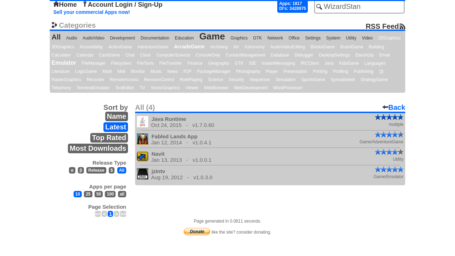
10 (77, 194)
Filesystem (121, 63)
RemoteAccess (124, 79)
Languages (374, 63)
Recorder (95, 79)
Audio (71, 38)
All (56, 37)
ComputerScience (173, 55)
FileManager (94, 63)
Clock (145, 55)
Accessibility (91, 46)
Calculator (61, 55)
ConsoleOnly (208, 55)
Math (107, 71)
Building (376, 46)
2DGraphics (389, 38)
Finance (195, 63)
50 (98, 194)
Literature (61, 71)
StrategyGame (374, 79)
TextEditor (124, 87)
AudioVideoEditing (287, 46)
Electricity (364, 55)
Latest (115, 127)
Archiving (219, 46)
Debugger (304, 55)
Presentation (295, 71)
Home (65, 4)
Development (122, 38)
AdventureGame (152, 46)
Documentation (154, 38)
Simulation (286, 79)
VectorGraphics (165, 87)
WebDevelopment (251, 87)
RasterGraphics (66, 79)
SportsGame (313, 79)
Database (280, 55)
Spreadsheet (343, 79)
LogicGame (86, 71)
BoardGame (351, 46)
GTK (257, 38)
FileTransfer (170, 63)
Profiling (340, 71)
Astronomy (254, 46)
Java (329, 63)
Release (96, 170)
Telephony (61, 87)
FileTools (145, 63)
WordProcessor (287, 87)
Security (236, 79)
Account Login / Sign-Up (122, 4)
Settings (313, 38)
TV (142, 87)
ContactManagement (245, 55)
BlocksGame (323, 46)
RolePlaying (191, 79)
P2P (187, 71)
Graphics (238, 38)
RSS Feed (382, 26)
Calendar (85, 55)
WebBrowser (216, 87)
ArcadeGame (189, 46)
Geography (218, 63)
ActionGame (120, 46)
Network (275, 38)
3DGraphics (63, 46)
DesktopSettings (334, 55)
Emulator (64, 63)
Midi (121, 71)
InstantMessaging (278, 63)
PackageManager (213, 71)
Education (184, 38)
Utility (351, 38)
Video (367, 38)
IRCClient (310, 63)
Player (272, 71)
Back (393, 107)
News (172, 71)
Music (156, 71)
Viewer (192, 87)
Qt (381, 71)
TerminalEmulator (92, 87)
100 (110, 194)
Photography (248, 71)
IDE (252, 63)
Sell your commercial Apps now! (91, 12)
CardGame (109, 55)
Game (212, 36)
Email (384, 55)
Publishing (363, 71)
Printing (320, 71)
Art (236, 46)
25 (88, 194)
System (333, 38)
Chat (129, 55)
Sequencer (260, 79)
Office (294, 38)
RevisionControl (159, 79)
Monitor (138, 71)
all (122, 194)
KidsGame (349, 63)
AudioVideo (93, 38)
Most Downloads (98, 148)
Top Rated (109, 138)
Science (215, 79)
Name (116, 116)
